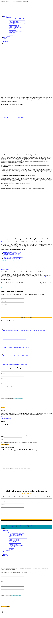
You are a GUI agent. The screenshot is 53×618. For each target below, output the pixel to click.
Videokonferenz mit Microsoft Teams (11, 253)
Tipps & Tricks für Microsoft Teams (11, 254)
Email (2, 441)
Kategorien (8, 535)
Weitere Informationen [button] (6, 420)
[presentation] (11, 312)
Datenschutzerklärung (44, 307)
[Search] (7, 1)
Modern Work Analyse (14, 543)
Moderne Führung (13, 548)
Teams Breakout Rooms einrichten (11, 255)
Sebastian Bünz (5, 269)
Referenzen (11, 551)
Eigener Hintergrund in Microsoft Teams (12, 252)
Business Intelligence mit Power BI (16, 536)
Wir (1, 241)
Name (2, 440)
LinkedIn (44, 276)
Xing (39, 276)
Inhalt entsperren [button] (4, 419)
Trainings (5, 556)
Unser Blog (5, 534)
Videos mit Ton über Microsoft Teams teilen (13, 257)
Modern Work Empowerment (15, 545)
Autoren (8, 554)
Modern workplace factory (15, 546)
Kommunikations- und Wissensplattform (18, 541)
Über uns (11, 553)
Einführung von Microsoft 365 (15, 539)
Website (2, 443)
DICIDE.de (25, 529)
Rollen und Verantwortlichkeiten (16, 549)
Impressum (13, 529)
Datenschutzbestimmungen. (18, 400)
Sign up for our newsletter (8, 450)
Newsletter (31, 529)
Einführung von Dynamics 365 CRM (17, 538)
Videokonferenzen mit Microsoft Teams (12, 258)
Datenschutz (19, 529)
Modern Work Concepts (14, 544)
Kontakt (5, 557)
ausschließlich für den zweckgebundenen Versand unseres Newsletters (16, 308)
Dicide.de (5, 559)
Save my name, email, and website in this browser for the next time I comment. (19, 445)
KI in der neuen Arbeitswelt (15, 540)
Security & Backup (13, 550)
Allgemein (3, 110)
